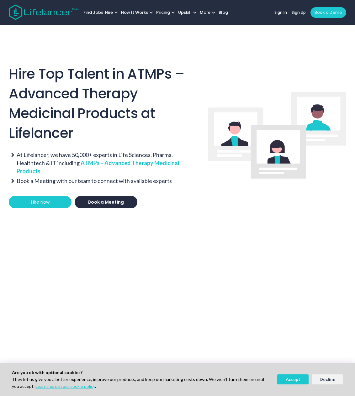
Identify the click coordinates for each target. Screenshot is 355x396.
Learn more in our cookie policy (65, 386)
